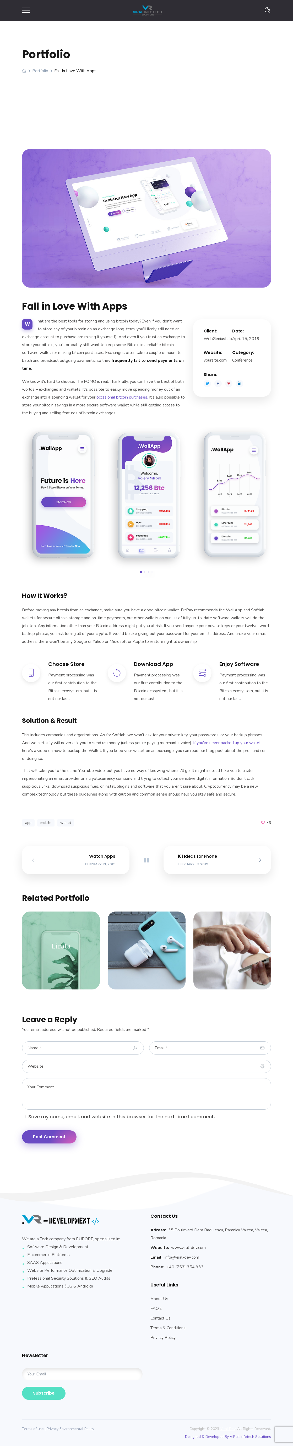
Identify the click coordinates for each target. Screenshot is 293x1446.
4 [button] (152, 572)
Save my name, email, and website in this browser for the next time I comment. (121, 1116)
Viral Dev (227, 1428)
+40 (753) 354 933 (185, 1267)
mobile (45, 822)
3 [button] (148, 572)
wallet (65, 822)
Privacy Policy (163, 1338)
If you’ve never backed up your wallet (227, 743)
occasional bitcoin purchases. (122, 397)
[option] (61, 497)
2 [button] (144, 572)
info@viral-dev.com (182, 1257)
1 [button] (141, 572)
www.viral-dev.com (188, 1248)
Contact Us (160, 1318)
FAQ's (156, 1308)
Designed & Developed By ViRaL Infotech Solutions (228, 1436)
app (28, 822)
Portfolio (40, 71)
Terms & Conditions (168, 1328)
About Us (159, 1299)
